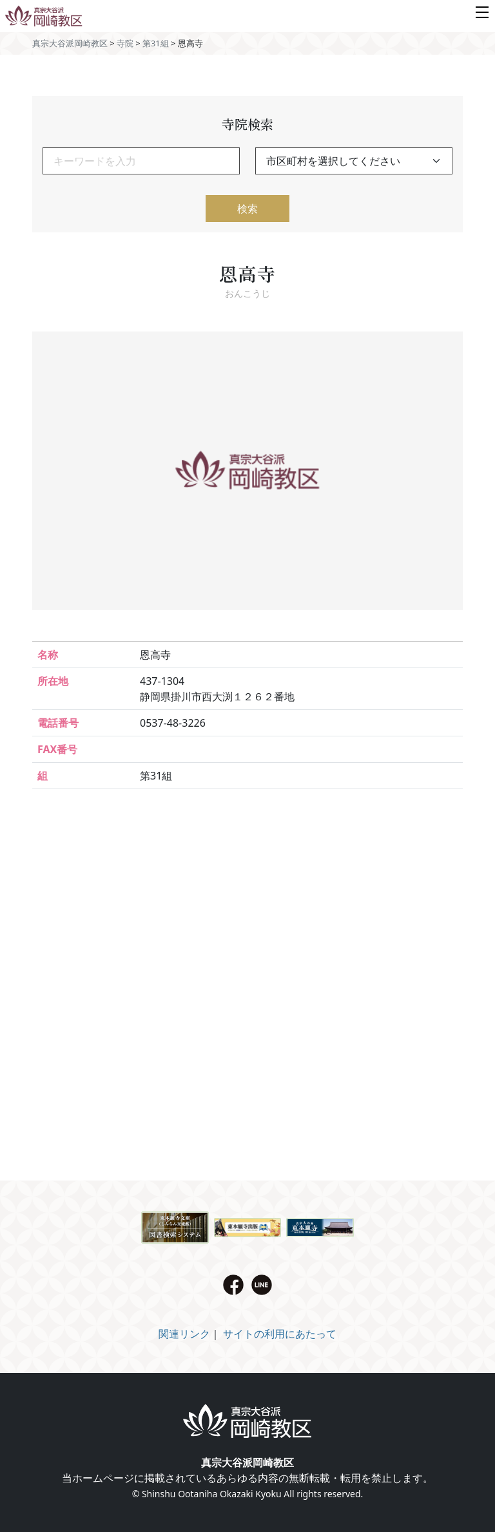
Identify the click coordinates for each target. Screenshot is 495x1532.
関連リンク (184, 1334)
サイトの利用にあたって (279, 1334)
